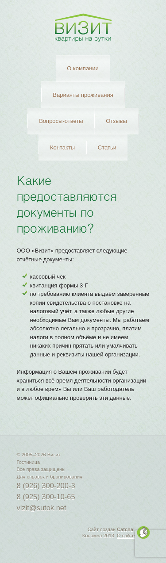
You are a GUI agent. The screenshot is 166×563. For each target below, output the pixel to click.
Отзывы (116, 121)
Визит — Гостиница (83, 27)
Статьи (107, 147)
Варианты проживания (83, 95)
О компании (83, 68)
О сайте (126, 535)
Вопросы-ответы (61, 121)
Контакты (62, 147)
